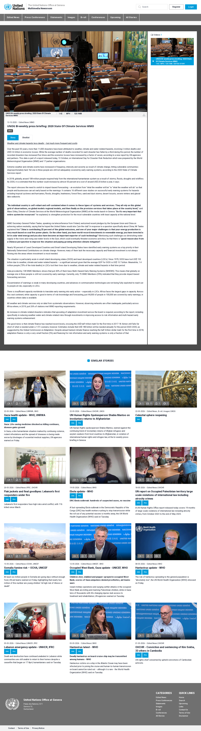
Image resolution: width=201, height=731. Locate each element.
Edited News (13, 17)
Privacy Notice (38, 728)
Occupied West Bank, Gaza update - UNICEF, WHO (99, 567)
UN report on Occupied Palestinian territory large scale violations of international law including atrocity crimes (164, 495)
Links (181, 707)
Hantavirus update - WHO (150, 567)
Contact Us (183, 710)
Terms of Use (184, 713)
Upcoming (115, 17)
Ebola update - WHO (81, 491)
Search (182, 700)
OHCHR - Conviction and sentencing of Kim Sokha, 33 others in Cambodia (165, 649)
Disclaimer (183, 716)
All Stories (131, 17)
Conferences (98, 17)
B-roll (83, 17)
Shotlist (25, 137)
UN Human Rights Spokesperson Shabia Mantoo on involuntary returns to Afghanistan (100, 417)
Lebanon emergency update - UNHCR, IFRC (29, 647)
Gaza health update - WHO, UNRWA (24, 415)
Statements (56, 17)
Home (181, 697)
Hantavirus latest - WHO (84, 647)
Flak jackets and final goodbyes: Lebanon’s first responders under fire (32, 493)
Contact (11, 728)
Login (191, 7)
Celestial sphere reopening (151, 415)
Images (71, 17)
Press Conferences (35, 17)
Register (176, 7)
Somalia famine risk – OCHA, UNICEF (25, 567)
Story (12, 137)
